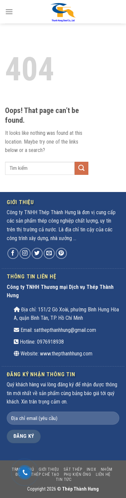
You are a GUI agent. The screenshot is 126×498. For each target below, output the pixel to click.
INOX (91, 469)
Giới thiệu (49, 469)
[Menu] (9, 11)
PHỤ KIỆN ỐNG (77, 474)
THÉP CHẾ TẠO (45, 474)
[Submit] (81, 168)
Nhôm (107, 469)
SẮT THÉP (73, 469)
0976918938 (50, 342)
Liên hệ (103, 474)
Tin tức (64, 479)
